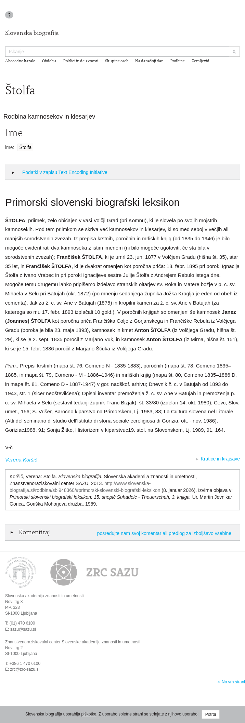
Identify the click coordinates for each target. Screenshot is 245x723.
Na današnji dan (149, 61)
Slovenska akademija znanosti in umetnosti (44, 595)
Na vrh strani (233, 682)
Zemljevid (200, 61)
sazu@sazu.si (23, 629)
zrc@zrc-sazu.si (25, 669)
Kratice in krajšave (220, 458)
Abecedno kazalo (20, 61)
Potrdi (210, 714)
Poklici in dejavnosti (80, 61)
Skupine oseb (116, 61)
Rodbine (177, 61)
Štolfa (25, 147)
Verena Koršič (21, 460)
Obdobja (49, 61)
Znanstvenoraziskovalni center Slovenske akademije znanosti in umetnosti (72, 642)
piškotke (88, 714)
